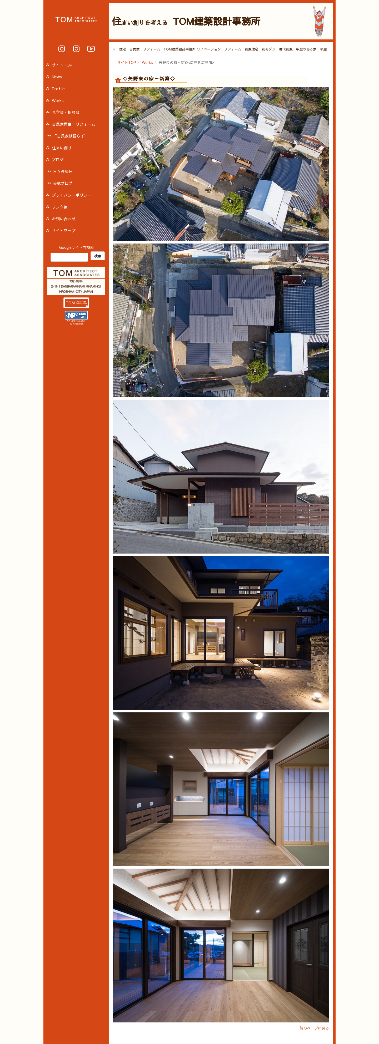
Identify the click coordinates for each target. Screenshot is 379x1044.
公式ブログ (63, 183)
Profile (58, 88)
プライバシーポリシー (71, 195)
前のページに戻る (314, 1028)
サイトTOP (126, 62)
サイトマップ (64, 230)
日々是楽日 (63, 171)
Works (147, 62)
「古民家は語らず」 (70, 136)
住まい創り (62, 147)
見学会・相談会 (65, 112)
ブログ (58, 159)
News (57, 76)
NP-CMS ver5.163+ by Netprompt (76, 322)
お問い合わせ (64, 218)
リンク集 (60, 207)
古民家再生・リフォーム (73, 124)
